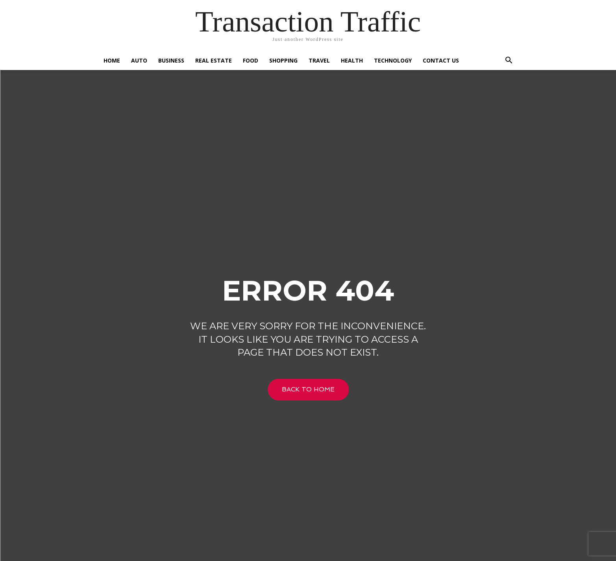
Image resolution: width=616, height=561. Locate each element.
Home (112, 60)
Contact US (441, 60)
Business (171, 60)
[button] (508, 61)
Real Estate (213, 60)
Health (352, 60)
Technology (393, 60)
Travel (319, 60)
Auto (139, 60)
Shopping (283, 60)
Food (250, 60)
